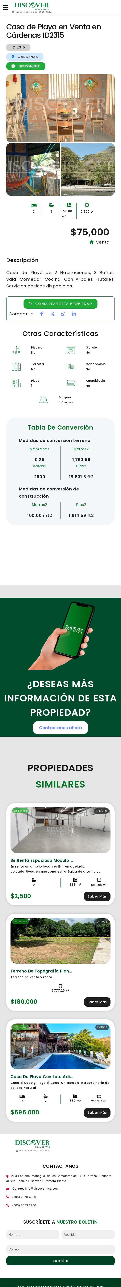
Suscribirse (60, 1260)
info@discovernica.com (42, 1188)
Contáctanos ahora (60, 728)
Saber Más (97, 896)
